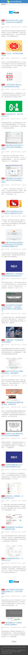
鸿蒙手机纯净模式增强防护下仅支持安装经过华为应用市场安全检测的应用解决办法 (12, 244)
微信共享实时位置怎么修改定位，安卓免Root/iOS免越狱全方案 (12, 22)
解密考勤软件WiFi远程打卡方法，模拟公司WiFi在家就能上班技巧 (12, 180)
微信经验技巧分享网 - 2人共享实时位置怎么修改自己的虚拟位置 (14, 1)
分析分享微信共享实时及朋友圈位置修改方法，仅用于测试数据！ (12, 591)
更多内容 (14, 641)
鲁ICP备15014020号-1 (18, 647)
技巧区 (3, 20)
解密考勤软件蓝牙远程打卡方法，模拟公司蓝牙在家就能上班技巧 (12, 147)
